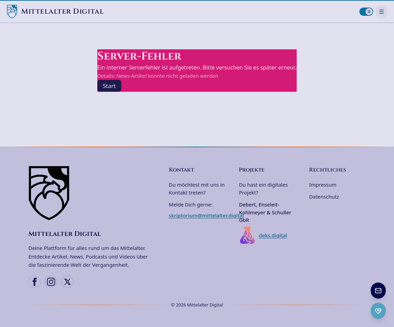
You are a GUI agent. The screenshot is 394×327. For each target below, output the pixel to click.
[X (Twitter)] (67, 282)
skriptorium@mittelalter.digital (206, 215)
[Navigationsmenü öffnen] (381, 11)
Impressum (322, 184)
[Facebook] (34, 282)
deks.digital (263, 235)
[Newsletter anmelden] (378, 290)
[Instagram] (51, 282)
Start (109, 86)
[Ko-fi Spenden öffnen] (378, 311)
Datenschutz (324, 196)
